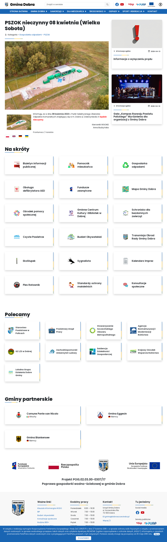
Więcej (107, 520)
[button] (160, 4)
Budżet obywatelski (45, 515)
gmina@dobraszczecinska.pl (116, 516)
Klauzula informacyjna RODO (49, 508)
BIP (38, 512)
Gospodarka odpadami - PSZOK (34, 34)
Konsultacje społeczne (47, 519)
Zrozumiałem (83, 538)
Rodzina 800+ (43, 522)
